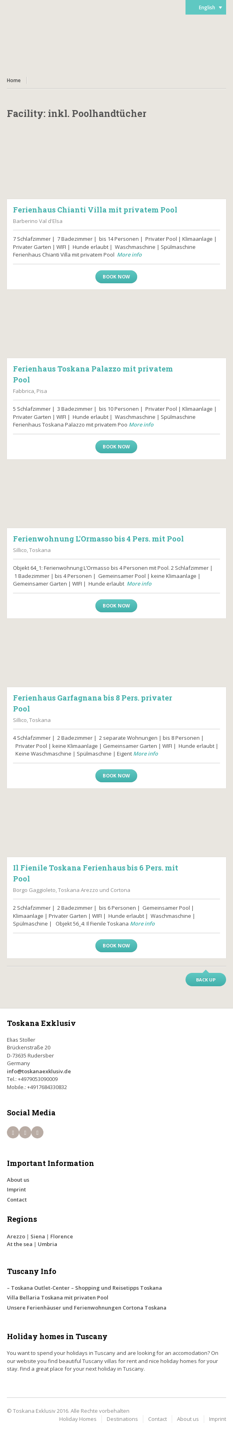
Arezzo (16, 1236)
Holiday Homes (78, 1419)
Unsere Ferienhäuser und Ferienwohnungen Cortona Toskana (86, 1307)
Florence (61, 1236)
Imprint (16, 1189)
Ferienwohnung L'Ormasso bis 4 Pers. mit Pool (98, 539)
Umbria (47, 1244)
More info (129, 254)
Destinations (122, 1419)
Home (14, 80)
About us (18, 1179)
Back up (206, 980)
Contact (17, 1199)
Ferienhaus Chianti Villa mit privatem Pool (95, 209)
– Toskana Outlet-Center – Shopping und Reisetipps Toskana (84, 1287)
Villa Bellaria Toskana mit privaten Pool (57, 1297)
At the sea (19, 1244)
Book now (116, 277)
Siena (37, 1236)
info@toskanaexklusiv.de (39, 1071)
